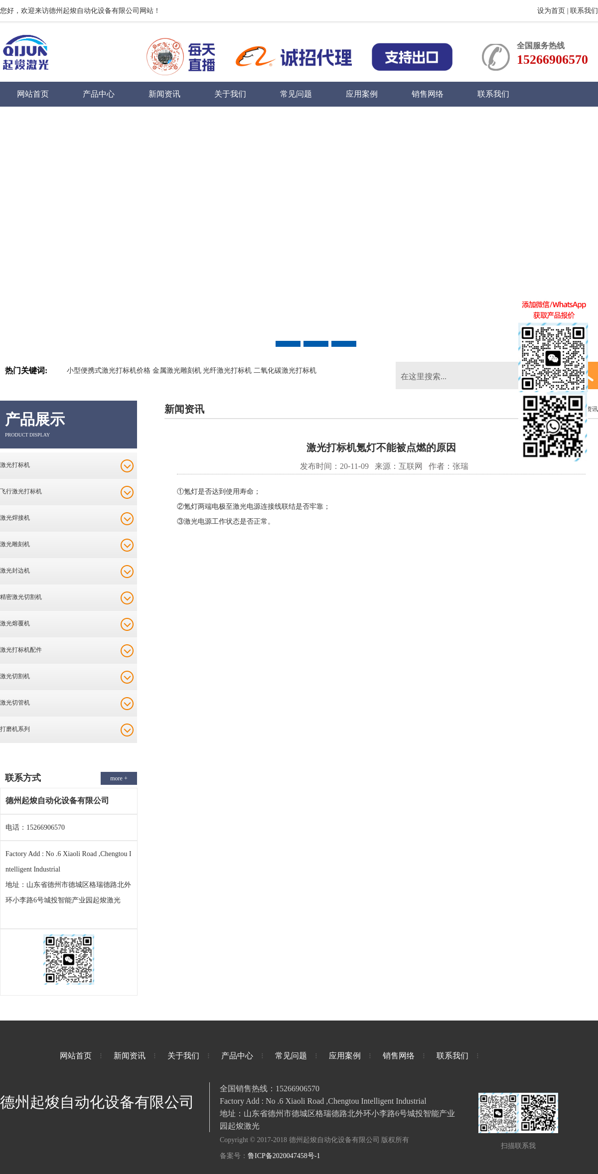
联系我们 (584, 10)
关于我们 (230, 94)
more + (118, 778)
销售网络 (428, 94)
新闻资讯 (164, 94)
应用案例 (362, 94)
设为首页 (552, 10)
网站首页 (33, 94)
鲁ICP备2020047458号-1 (284, 1156)
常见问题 (296, 94)
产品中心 (99, 94)
